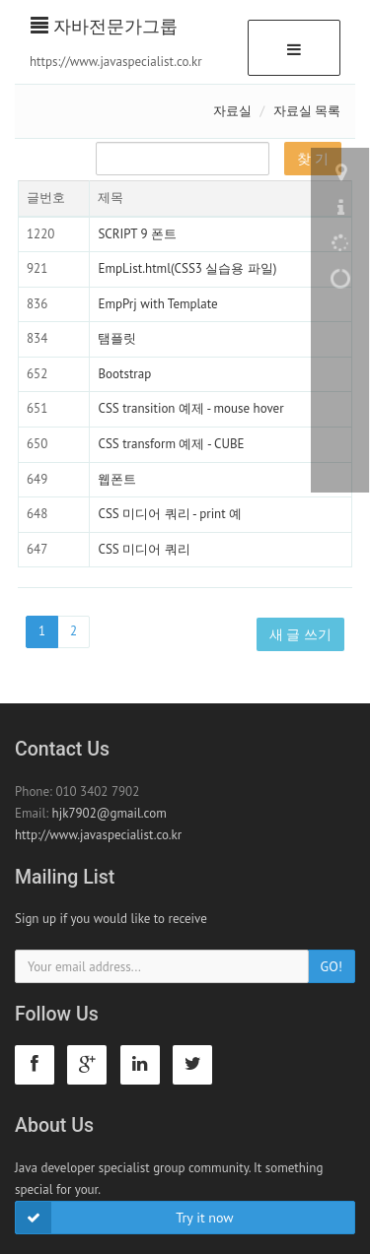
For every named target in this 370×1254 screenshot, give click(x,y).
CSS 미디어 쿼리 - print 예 (170, 513)
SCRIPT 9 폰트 (137, 234)
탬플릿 (117, 338)
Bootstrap (124, 373)
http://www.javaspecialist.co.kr (98, 834)
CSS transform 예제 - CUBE (171, 443)
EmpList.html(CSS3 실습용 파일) (187, 268)
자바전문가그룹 (104, 26)
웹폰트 (117, 479)
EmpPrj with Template (157, 304)
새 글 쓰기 (300, 634)
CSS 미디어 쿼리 (143, 549)
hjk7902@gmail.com (109, 813)
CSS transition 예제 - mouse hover (190, 408)
